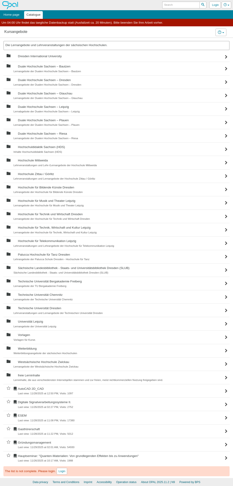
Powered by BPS (189, 482)
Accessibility (104, 482)
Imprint (88, 482)
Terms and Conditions (66, 482)
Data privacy (40, 482)
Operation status (126, 482)
